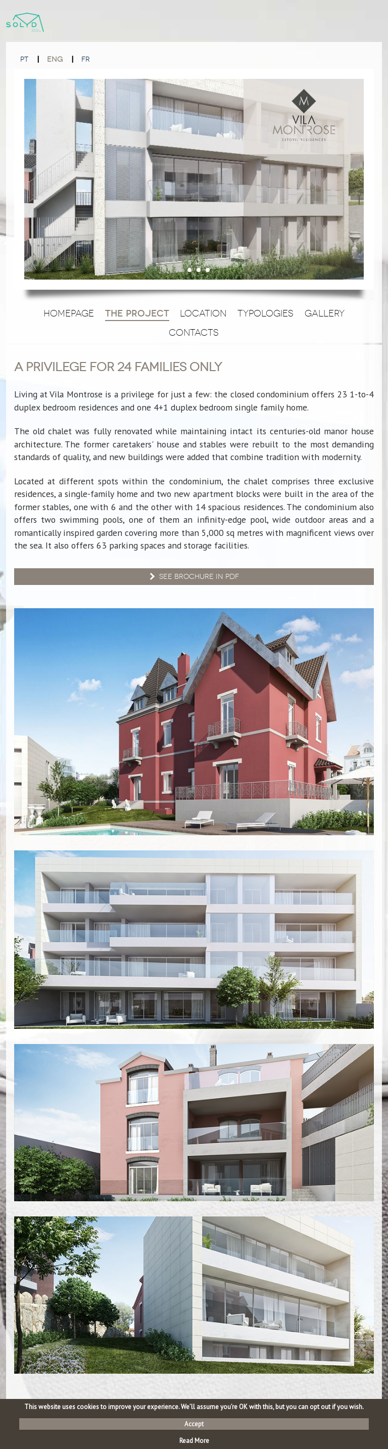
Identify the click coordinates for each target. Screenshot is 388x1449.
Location (203, 313)
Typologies (265, 313)
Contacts (194, 332)
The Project (137, 313)
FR (85, 59)
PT (24, 59)
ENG (55, 59)
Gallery (325, 313)
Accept (194, 1424)
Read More (194, 1440)
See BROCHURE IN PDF (193, 576)
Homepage (68, 313)
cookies (88, 1406)
